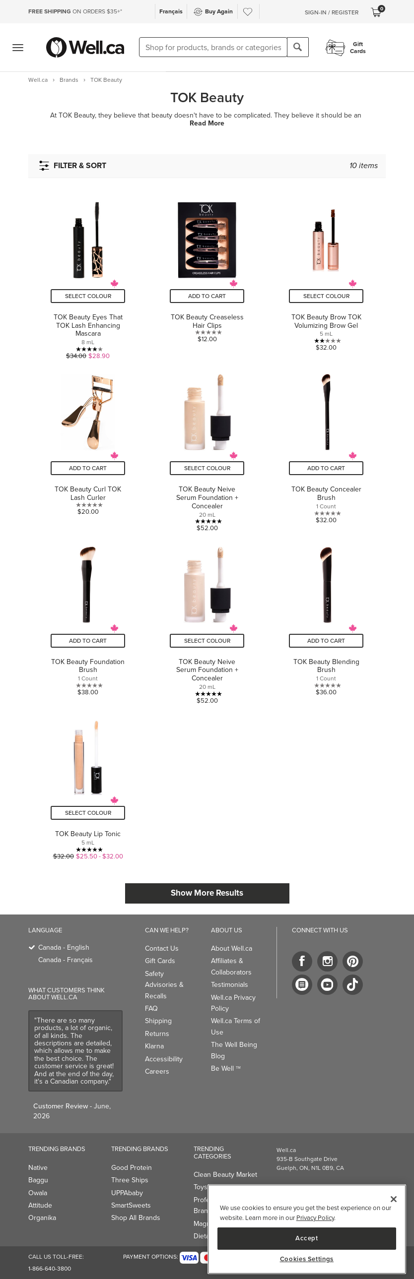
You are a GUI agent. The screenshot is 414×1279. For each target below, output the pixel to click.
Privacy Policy (315, 1217)
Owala (37, 1193)
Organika (42, 1218)
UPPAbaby (127, 1193)
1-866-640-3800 (49, 1268)
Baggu (38, 1180)
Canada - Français (65, 960)
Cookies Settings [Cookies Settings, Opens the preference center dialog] (307, 1259)
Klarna (154, 1046)
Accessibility (164, 1059)
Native (38, 1167)
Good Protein (131, 1167)
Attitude (40, 1205)
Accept (306, 1238)
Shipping (158, 1021)
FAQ (151, 1008)
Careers (157, 1071)
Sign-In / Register (331, 12)
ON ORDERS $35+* (75, 11)
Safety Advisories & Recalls (164, 985)
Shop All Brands (135, 1218)
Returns (157, 1034)
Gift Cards (160, 961)
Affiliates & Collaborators (231, 966)
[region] (306, 1229)
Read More (207, 123)
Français (171, 11)
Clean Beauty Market (225, 1174)
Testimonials (229, 984)
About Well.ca (231, 948)
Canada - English (63, 947)
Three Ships (129, 1180)
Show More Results (207, 893)
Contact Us (162, 948)
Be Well (226, 1068)
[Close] (394, 1199)
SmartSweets (131, 1205)
